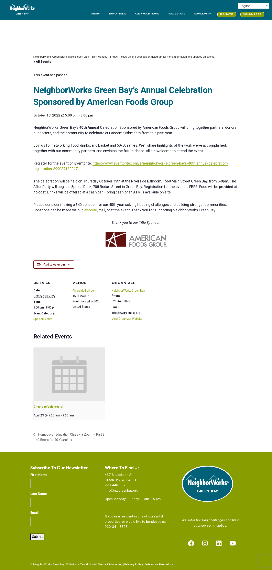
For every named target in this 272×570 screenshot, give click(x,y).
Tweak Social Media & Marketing (101, 564)
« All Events (42, 62)
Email (34, 513)
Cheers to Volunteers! (48, 406)
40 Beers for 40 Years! (52, 440)
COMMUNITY (202, 14)
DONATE (226, 14)
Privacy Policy (133, 564)
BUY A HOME (117, 14)
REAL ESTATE (176, 14)
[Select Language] (253, 6)
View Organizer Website (127, 318)
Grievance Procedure (159, 564)
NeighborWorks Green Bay (128, 290)
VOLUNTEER (252, 14)
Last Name (38, 494)
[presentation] (69, 374)
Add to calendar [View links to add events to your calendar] (54, 264)
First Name (38, 475)
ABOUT (96, 14)
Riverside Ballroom (85, 290)
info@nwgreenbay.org (121, 490)
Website (90, 210)
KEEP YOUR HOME (147, 14)
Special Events (42, 319)
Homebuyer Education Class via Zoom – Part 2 (71, 434)
